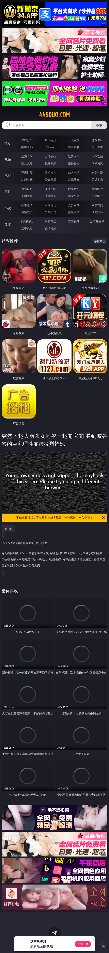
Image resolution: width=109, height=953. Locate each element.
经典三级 (50, 179)
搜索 (99, 125)
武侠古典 (97, 205)
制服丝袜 (27, 179)
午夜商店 (50, 221)
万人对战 (73, 140)
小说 (7, 208)
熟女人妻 (27, 163)
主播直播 (73, 163)
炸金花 (50, 147)
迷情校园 (27, 212)
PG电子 (27, 140)
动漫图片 (97, 189)
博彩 (7, 143)
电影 (7, 175)
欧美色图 (73, 189)
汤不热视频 (97, 221)
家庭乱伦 (50, 205)
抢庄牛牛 (97, 147)
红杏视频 (27, 228)
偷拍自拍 (50, 173)
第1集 (8, 529)
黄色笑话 (73, 212)
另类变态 (97, 179)
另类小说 (50, 212)
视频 (7, 159)
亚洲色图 (50, 189)
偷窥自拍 (27, 189)
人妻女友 (73, 205)
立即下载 (83, 944)
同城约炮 (27, 221)
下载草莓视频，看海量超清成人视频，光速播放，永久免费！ (60, 517)
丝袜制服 (50, 163)
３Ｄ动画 (97, 156)
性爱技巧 (97, 212)
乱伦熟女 (73, 179)
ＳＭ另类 (97, 163)
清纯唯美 (50, 196)
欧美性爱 (97, 173)
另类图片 (97, 196)
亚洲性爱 (27, 173)
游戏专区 (97, 140)
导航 (7, 224)
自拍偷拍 (50, 156)
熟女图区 (73, 196)
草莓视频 (73, 221)
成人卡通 (73, 173)
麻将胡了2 (26, 147)
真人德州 (50, 140)
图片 (7, 192)
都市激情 (27, 205)
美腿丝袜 (27, 196)
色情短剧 (50, 228)
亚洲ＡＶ (27, 156)
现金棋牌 (73, 147)
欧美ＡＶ (73, 156)
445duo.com (54, 115)
